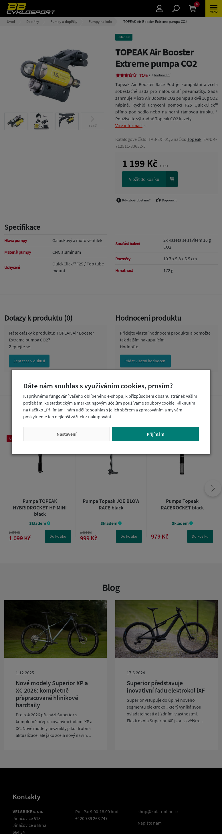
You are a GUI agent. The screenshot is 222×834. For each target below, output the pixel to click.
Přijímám (155, 434)
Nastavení (66, 434)
